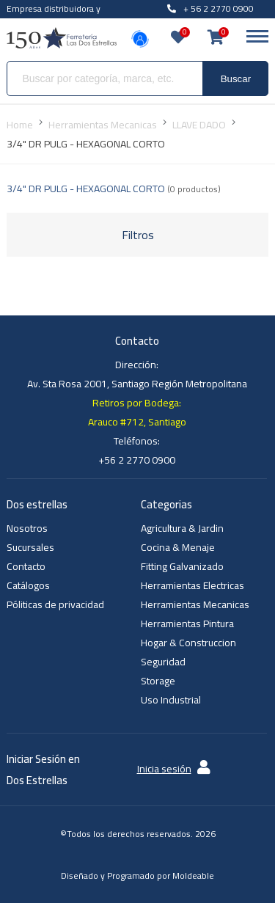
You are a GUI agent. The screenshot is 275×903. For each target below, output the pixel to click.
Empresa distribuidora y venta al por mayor (53, 17)
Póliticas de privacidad (55, 604)
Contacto (26, 566)
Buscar (236, 78)
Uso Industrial (171, 699)
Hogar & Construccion (188, 642)
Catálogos (28, 585)
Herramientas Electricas (192, 585)
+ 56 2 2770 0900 (210, 8)
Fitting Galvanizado (182, 566)
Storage (158, 680)
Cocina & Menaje (178, 547)
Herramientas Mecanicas (195, 604)
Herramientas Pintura (187, 623)
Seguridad (163, 661)
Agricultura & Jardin (182, 528)
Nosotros (27, 528)
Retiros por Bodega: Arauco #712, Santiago (137, 412)
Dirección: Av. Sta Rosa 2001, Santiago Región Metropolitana (137, 374)
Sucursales (30, 547)
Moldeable (193, 875)
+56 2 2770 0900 (136, 459)
